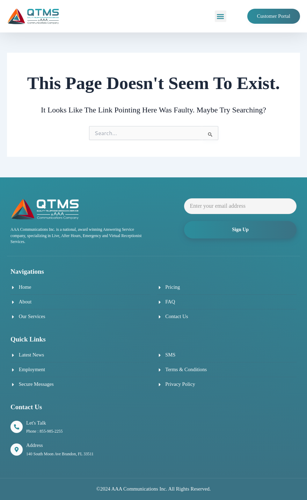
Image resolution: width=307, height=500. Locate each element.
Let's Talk (36, 423)
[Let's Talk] (16, 427)
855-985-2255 (51, 431)
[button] (220, 16)
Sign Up (240, 229)
